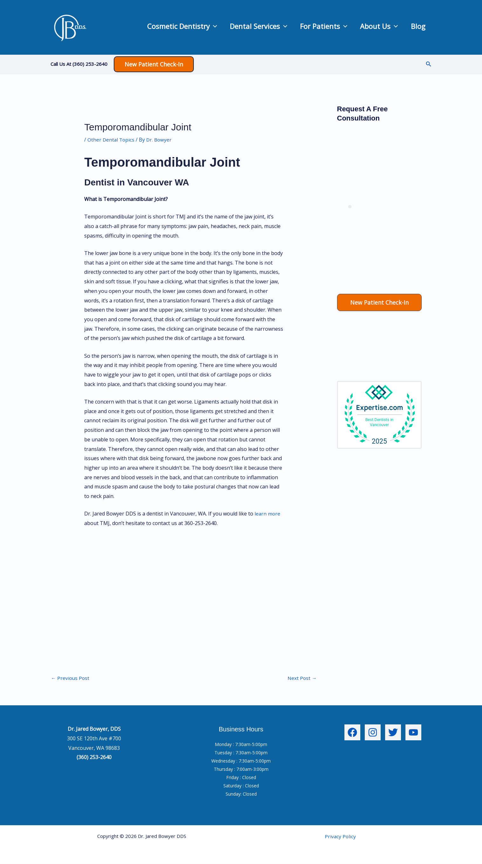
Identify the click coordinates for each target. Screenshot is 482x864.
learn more (268, 513)
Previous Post (71, 678)
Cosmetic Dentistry (153, 27)
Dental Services (236, 27)
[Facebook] (352, 733)
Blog (415, 27)
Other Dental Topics (111, 139)
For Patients (307, 27)
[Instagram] (373, 733)
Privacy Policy (340, 836)
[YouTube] (413, 733)
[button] (154, 64)
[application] (184, 27)
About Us (369, 27)
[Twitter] (393, 733)
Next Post (302, 678)
